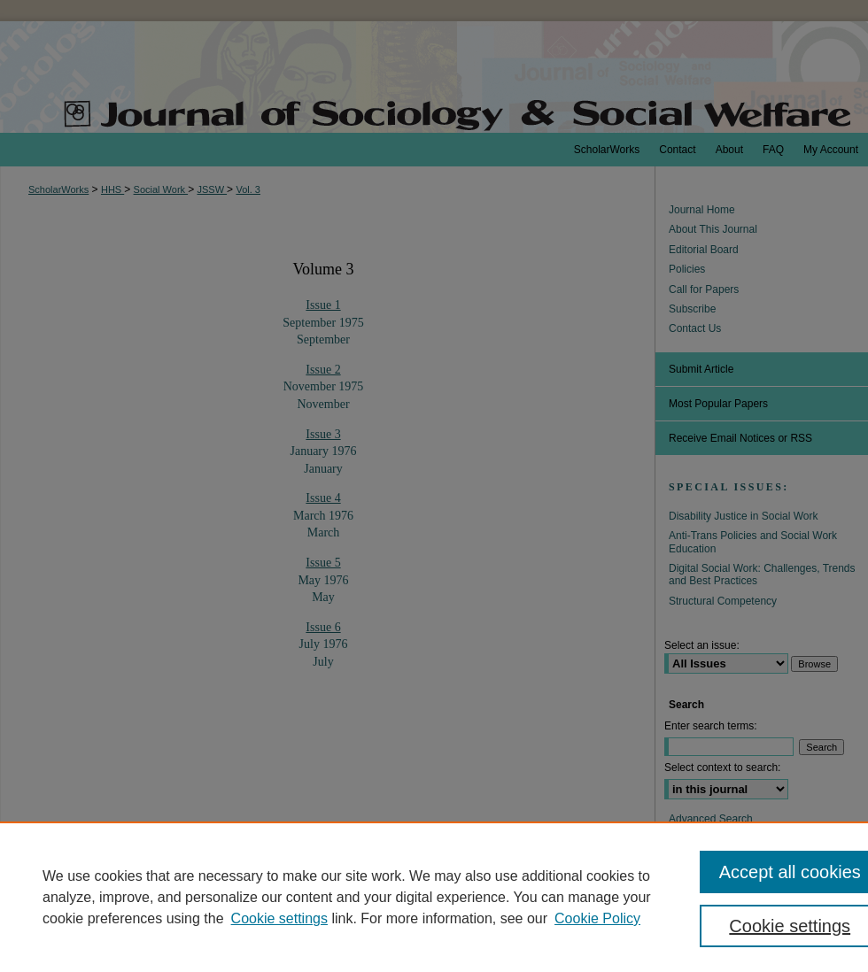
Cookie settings (279, 918)
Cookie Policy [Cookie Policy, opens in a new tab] (597, 918)
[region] (434, 897)
